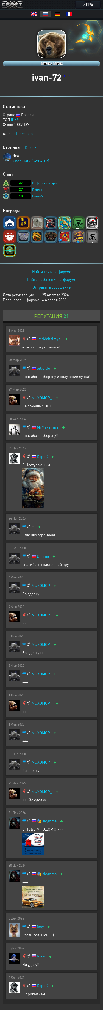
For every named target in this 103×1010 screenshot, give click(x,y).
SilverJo (43, 368)
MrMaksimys (48, 427)
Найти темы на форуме (51, 271)
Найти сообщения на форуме (51, 279)
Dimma (43, 556)
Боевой (37, 196)
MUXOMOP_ (42, 397)
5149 (15, 119)
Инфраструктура (44, 183)
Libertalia (24, 133)
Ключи (31, 147)
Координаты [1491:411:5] (30, 161)
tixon (41, 956)
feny (40, 926)
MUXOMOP (41, 585)
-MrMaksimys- (49, 338)
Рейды (37, 190)
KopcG (42, 456)
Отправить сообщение (51, 286)
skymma (49, 821)
